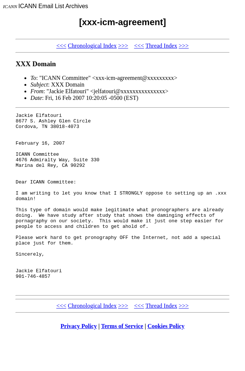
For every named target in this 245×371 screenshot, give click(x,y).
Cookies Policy (166, 361)
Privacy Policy (79, 361)
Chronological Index (92, 46)
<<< (61, 46)
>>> (123, 46)
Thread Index (161, 46)
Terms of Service (122, 361)
